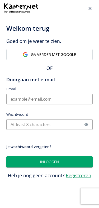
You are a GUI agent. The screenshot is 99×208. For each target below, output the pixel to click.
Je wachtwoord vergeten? (28, 146)
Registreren (78, 175)
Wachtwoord (17, 114)
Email (11, 88)
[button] (86, 124)
